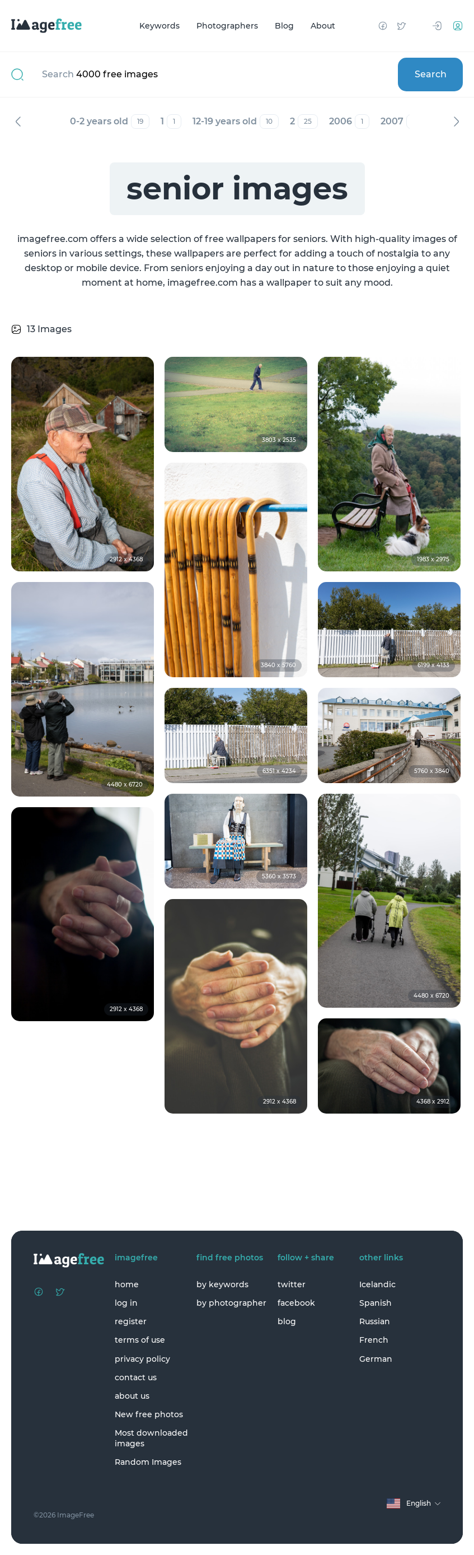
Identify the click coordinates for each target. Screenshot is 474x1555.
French (373, 1340)
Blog (284, 26)
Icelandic (377, 1284)
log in (126, 1303)
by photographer (231, 1303)
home (127, 1284)
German (375, 1359)
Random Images (148, 1462)
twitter (292, 1284)
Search (431, 74)
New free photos (149, 1414)
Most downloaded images (151, 1438)
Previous (18, 121)
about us (132, 1396)
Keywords (159, 26)
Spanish (375, 1303)
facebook (296, 1303)
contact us (136, 1377)
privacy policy (142, 1359)
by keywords (222, 1284)
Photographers (227, 26)
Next (456, 121)
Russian (374, 1321)
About (323, 26)
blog (287, 1321)
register (131, 1321)
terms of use (140, 1340)
